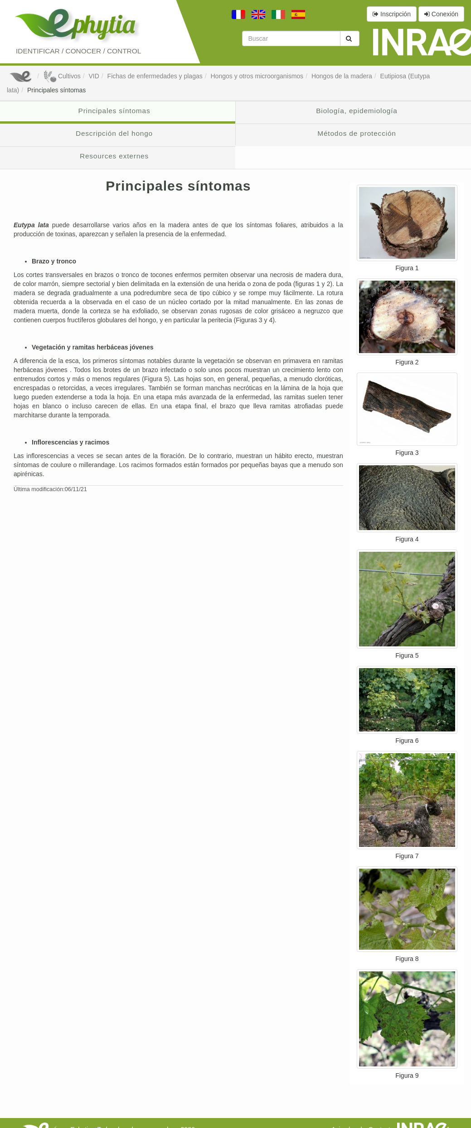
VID (93, 76)
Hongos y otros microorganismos (256, 76)
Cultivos (62, 76)
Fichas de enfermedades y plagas (155, 76)
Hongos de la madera (341, 76)
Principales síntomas (56, 90)
